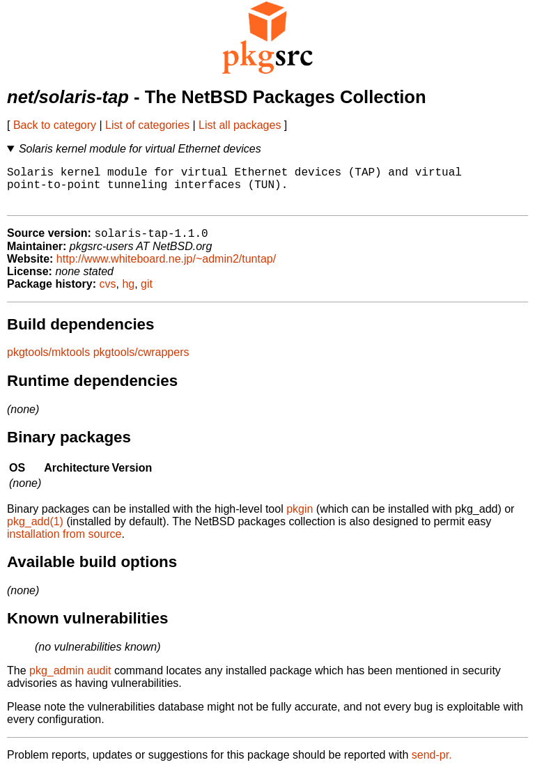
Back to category (54, 125)
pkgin (299, 519)
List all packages (240, 125)
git (147, 294)
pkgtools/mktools (48, 363)
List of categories (147, 125)
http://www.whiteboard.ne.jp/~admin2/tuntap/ (166, 269)
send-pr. (432, 765)
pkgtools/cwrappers (141, 363)
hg (128, 294)
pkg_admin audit (70, 681)
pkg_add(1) (35, 532)
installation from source (64, 544)
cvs (108, 294)
